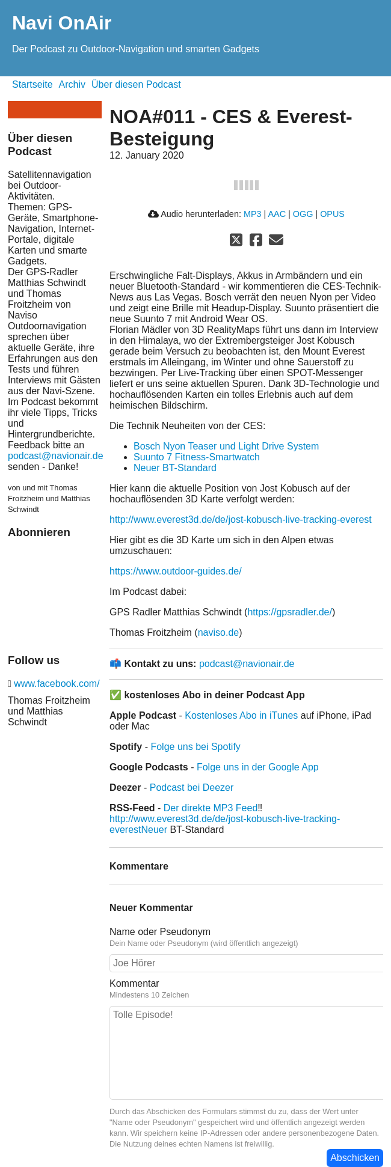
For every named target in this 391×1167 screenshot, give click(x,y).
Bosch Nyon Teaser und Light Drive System (226, 446)
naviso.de (218, 632)
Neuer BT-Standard (175, 468)
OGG (303, 214)
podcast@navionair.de (55, 456)
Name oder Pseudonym (246, 937)
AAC (277, 214)
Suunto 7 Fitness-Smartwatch (197, 457)
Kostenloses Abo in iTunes (241, 715)
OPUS (332, 214)
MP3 (253, 214)
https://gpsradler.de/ (289, 612)
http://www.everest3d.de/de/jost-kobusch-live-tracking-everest (240, 519)
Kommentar (246, 989)
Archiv (72, 84)
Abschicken (355, 1158)
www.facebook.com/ (55, 683)
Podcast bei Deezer (192, 787)
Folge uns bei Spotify (195, 747)
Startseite (32, 84)
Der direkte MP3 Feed (211, 808)
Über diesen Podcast (136, 84)
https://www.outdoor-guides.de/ (175, 571)
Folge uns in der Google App (258, 767)
